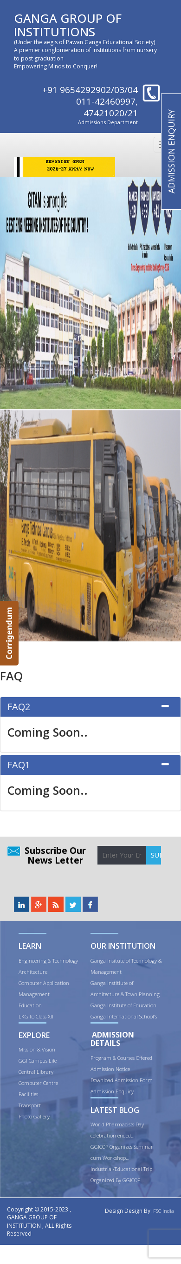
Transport (30, 1105)
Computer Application (44, 982)
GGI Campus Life (38, 1060)
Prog (95, 1057)
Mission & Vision (37, 1049)
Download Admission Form (121, 1080)
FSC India (163, 1210)
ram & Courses (118, 1057)
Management (34, 994)
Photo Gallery (34, 1116)
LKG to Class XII (36, 1016)
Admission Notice (110, 1068)
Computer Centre (38, 1082)
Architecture (33, 971)
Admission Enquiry (112, 1091)
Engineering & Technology (48, 960)
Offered (144, 1057)
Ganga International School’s (123, 1016)
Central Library (36, 1071)
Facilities (28, 1094)
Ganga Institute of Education (123, 1005)
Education (30, 1005)
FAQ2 (18, 706)
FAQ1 (18, 764)
